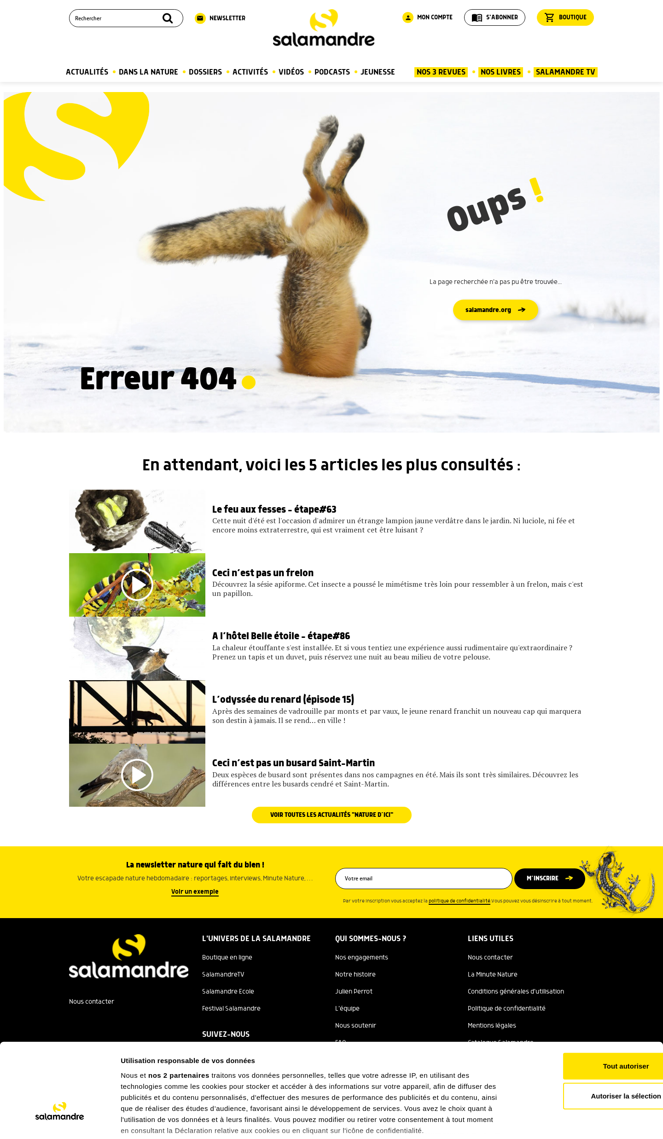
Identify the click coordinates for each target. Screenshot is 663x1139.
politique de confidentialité (459, 929)
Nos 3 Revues (441, 72)
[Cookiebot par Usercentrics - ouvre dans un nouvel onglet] (59, 1121)
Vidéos (291, 72)
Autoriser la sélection (586, 1028)
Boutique (565, 17)
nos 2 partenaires (178, 1008)
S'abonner (494, 17)
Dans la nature (148, 72)
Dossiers (205, 72)
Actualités (87, 72)
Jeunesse (378, 72)
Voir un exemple (195, 920)
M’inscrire (544, 906)
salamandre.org (488, 310)
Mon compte (427, 17)
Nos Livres (501, 72)
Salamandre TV (565, 72)
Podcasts (332, 72)
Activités (250, 72)
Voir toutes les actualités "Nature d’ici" (331, 843)
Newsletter (220, 18)
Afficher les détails (507, 1121)
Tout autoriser (586, 998)
